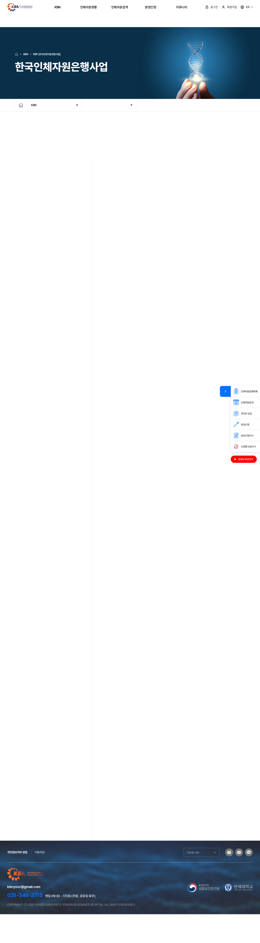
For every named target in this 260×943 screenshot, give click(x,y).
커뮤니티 (181, 7)
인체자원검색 (119, 7)
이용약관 (40, 881)
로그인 (211, 7)
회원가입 (229, 7)
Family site (199, 881)
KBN (57, 7)
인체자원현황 (88, 7)
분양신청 (150, 7)
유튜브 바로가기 (243, 459)
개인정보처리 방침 (17, 881)
